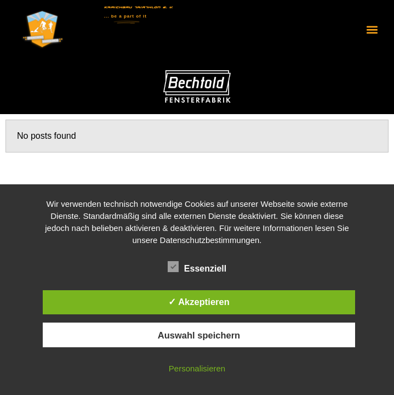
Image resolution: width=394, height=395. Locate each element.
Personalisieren (197, 368)
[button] (372, 29)
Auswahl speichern (199, 335)
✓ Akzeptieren (199, 302)
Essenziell (197, 267)
